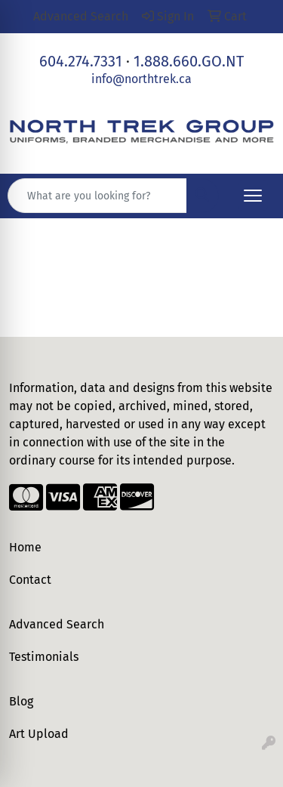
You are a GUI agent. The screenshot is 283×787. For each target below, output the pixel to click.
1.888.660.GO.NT (189, 61)
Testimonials (43, 657)
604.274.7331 (80, 61)
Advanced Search (56, 624)
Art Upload (39, 734)
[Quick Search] (97, 195)
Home (25, 547)
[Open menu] (253, 196)
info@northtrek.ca (141, 79)
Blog (21, 701)
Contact (30, 580)
